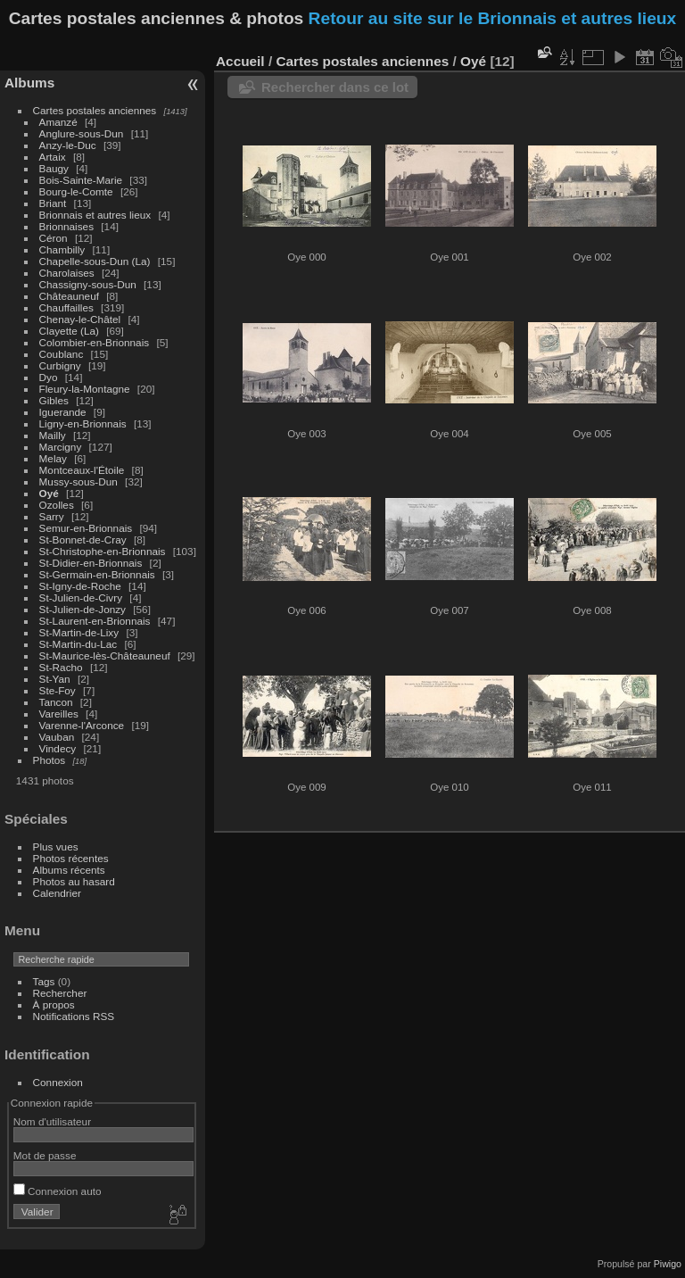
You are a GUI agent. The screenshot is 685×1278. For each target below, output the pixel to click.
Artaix (52, 156)
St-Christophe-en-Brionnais (102, 551)
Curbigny (60, 365)
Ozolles (56, 504)
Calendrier (57, 893)
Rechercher (60, 993)
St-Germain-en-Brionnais (97, 574)
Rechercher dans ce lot (335, 87)
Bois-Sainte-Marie (81, 180)
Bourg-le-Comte (76, 191)
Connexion (58, 1082)
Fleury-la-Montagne (84, 388)
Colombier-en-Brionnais (94, 342)
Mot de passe (45, 1155)
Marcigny (60, 446)
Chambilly (62, 249)
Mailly (52, 435)
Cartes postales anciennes (95, 110)
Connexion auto (57, 1191)
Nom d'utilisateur (52, 1121)
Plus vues (55, 846)
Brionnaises (66, 226)
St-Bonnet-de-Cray (83, 539)
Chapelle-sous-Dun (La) (95, 261)
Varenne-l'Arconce (82, 725)
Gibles (54, 400)
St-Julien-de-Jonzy (82, 609)
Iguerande (63, 412)
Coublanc (61, 354)
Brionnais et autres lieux (95, 214)
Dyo (48, 377)
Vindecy (58, 748)
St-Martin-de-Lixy (79, 632)
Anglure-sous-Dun (81, 133)
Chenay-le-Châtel (80, 319)
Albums (29, 82)
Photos (49, 760)
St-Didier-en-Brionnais (91, 562)
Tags (44, 981)
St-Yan (54, 679)
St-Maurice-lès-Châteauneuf (104, 655)
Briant (53, 203)
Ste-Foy (57, 690)
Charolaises (67, 272)
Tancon (56, 702)
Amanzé (58, 122)
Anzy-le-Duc (67, 145)
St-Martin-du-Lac (78, 644)
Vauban (57, 737)
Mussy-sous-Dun (78, 481)
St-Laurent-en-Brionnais (95, 621)
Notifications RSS (74, 1016)
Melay (53, 458)
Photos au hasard (74, 881)
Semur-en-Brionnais (86, 528)
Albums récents (69, 870)
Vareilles (58, 713)
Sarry (51, 516)
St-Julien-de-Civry (81, 597)
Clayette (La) (69, 330)
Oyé (49, 493)
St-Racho (61, 667)
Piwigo (667, 1263)
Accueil (240, 61)
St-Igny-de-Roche (80, 586)
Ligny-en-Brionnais (83, 423)
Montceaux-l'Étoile (82, 470)
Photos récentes (71, 858)
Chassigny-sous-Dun (87, 284)
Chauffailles (66, 307)
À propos (54, 1004)
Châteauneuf (69, 296)
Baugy (54, 168)
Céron (53, 238)
